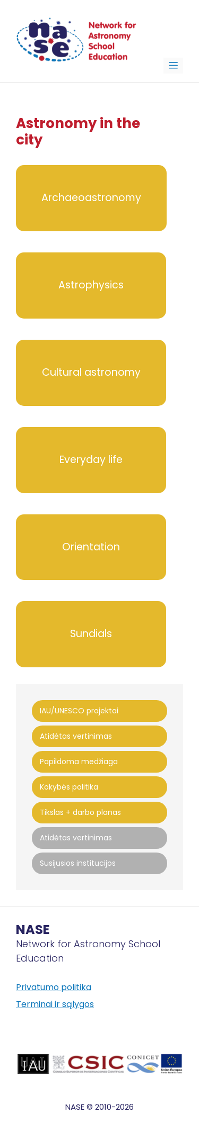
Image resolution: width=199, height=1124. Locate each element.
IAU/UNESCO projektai (79, 710)
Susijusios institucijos (78, 863)
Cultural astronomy (91, 372)
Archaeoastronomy (91, 198)
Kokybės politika (69, 787)
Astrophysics (91, 285)
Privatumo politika (53, 987)
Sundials (91, 634)
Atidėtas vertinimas (76, 736)
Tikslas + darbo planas (80, 812)
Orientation (91, 547)
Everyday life (91, 459)
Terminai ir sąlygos (55, 1004)
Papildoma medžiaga (79, 761)
